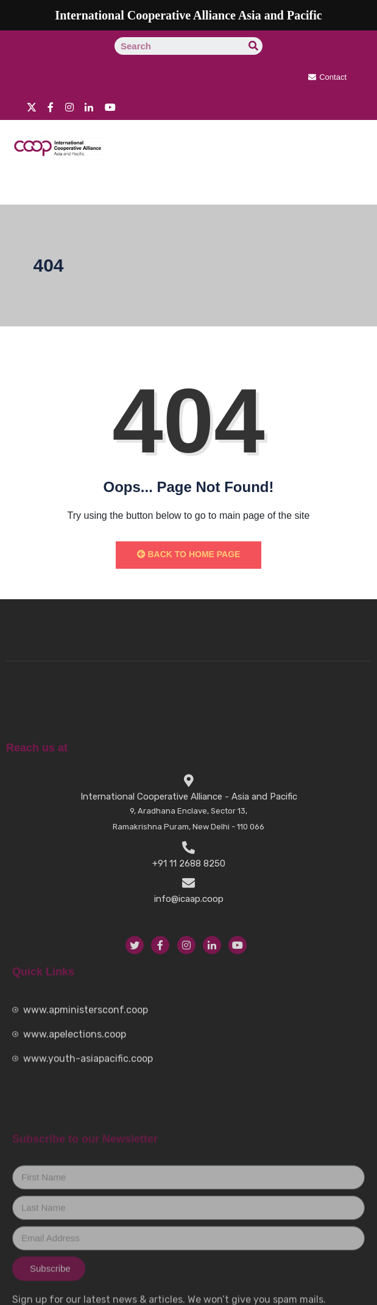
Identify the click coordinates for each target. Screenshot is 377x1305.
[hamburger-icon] (348, 186)
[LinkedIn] (212, 1080)
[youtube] (110, 106)
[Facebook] (51, 106)
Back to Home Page (189, 554)
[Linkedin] (89, 106)
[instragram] (69, 106)
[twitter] (32, 106)
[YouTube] (237, 1080)
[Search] (253, 46)
